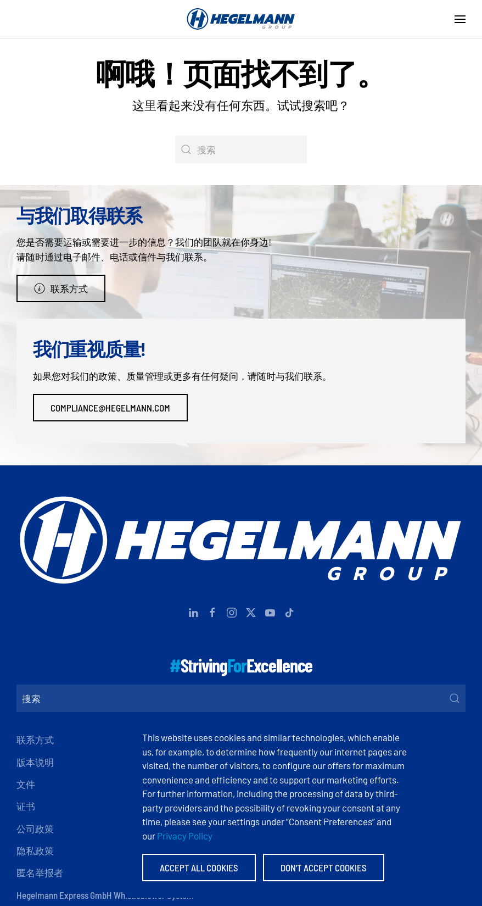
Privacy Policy (184, 835)
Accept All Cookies (199, 867)
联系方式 (61, 288)
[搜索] (241, 149)
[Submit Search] (455, 698)
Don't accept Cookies (324, 867)
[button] (460, 19)
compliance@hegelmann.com (110, 407)
